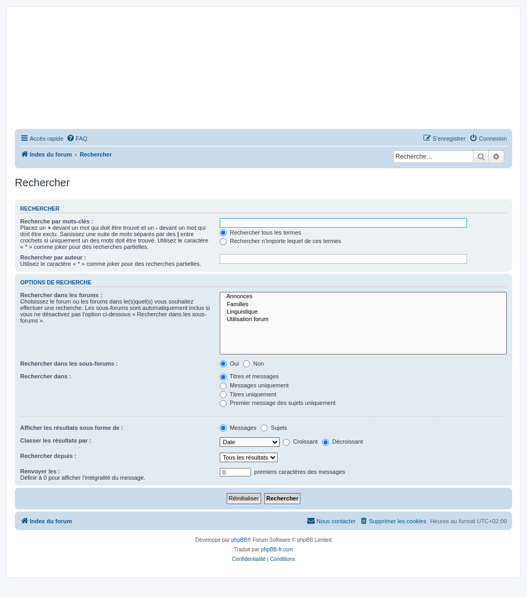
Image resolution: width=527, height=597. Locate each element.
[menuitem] (77, 138)
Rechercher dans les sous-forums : (69, 363)
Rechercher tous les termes (260, 232)
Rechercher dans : (45, 376)
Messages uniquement (254, 385)
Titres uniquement (248, 394)
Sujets (274, 428)
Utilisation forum (363, 319)
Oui (229, 363)
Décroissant (342, 441)
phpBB (239, 540)
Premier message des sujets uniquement (277, 403)
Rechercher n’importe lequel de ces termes (280, 241)
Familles (363, 304)
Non (253, 363)
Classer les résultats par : (55, 440)
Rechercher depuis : (48, 456)
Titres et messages (249, 376)
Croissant (300, 441)
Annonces (363, 296)
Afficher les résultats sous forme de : (71, 428)
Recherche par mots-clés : (56, 221)
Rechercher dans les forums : (61, 295)
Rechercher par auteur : (53, 257)
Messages (238, 428)
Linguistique (363, 312)
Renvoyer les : (40, 471)
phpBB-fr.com (277, 549)
